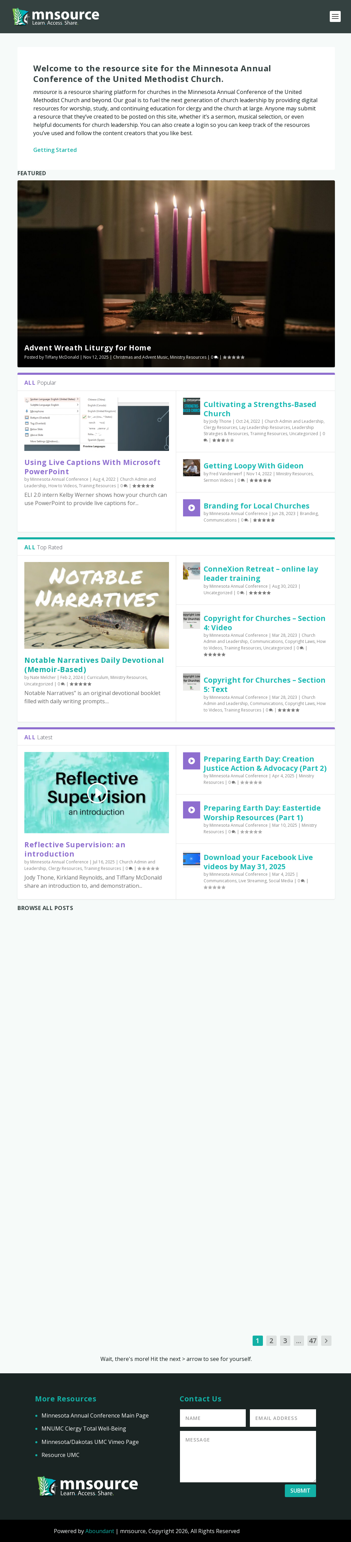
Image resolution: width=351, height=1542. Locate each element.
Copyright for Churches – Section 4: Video (265, 622)
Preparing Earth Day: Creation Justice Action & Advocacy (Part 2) (265, 763)
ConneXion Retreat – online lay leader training (261, 573)
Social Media (281, 881)
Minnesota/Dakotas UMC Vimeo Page (90, 1442)
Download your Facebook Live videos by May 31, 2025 (258, 861)
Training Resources (97, 486)
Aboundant (99, 1531)
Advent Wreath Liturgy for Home (87, 347)
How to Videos (62, 486)
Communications (220, 520)
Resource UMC (60, 1455)
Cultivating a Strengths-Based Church (260, 408)
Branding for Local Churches (257, 506)
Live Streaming (253, 881)
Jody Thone (220, 421)
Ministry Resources (188, 357)
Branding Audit (271, 1228)
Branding (309, 513)
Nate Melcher (43, 677)
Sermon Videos (218, 480)
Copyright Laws (300, 641)
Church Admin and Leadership (294, 421)
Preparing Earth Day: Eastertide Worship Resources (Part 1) (262, 812)
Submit (300, 1490)
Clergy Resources (220, 427)
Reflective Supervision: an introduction (74, 849)
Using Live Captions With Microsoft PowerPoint (92, 466)
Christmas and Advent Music (140, 357)
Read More (43, 1190)
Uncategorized (303, 434)
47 (312, 1340)
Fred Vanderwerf (225, 474)
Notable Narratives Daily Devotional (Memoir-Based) (94, 664)
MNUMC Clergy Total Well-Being (83, 1428)
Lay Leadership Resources (264, 427)
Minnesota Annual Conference (59, 479)
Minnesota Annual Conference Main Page (95, 1415)
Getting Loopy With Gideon (254, 465)
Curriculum (97, 677)
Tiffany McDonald (62, 357)
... (298, 1340)
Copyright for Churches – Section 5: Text (265, 684)
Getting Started (55, 150)
